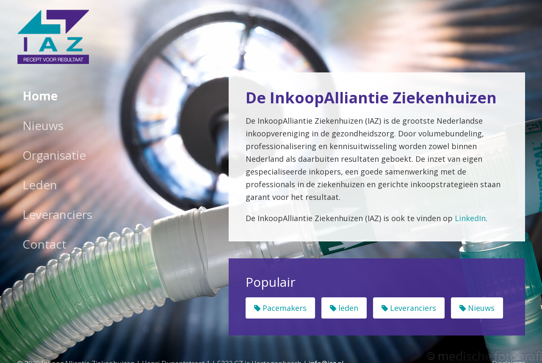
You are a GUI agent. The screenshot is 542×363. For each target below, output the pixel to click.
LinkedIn (470, 218)
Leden (39, 185)
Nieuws (43, 125)
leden (344, 308)
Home (40, 96)
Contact (44, 244)
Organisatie (54, 155)
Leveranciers (57, 214)
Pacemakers (280, 308)
